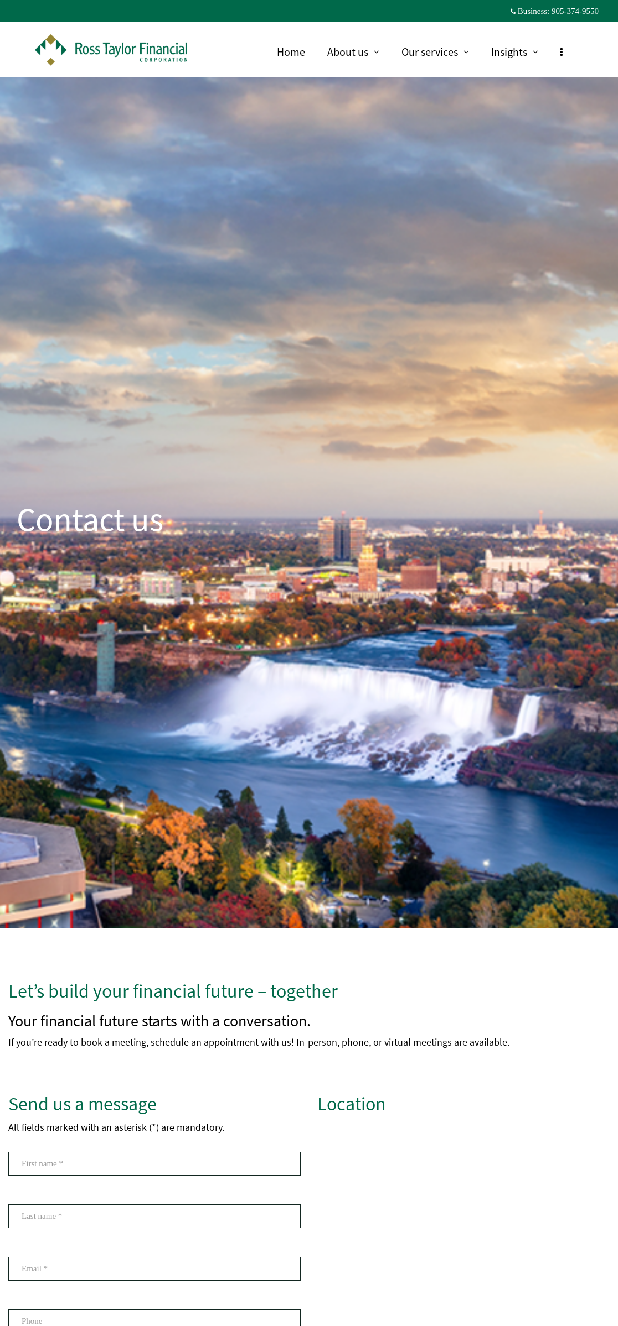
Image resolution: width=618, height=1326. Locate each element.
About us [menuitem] (358, 53)
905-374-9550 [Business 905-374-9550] (575, 11)
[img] (309, 464)
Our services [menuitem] (440, 53)
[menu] (567, 51)
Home (296, 51)
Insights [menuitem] (520, 53)
